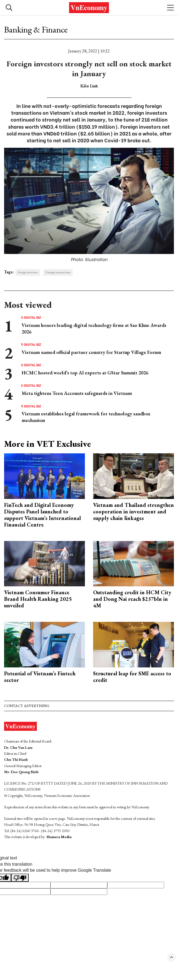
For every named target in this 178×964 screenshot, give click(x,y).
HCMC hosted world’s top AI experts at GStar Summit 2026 (85, 372)
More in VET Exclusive (47, 444)
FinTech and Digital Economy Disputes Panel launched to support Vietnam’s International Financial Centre (42, 514)
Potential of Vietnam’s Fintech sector (39, 677)
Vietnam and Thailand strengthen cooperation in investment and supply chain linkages (133, 511)
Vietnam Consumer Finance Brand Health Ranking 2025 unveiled (38, 599)
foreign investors (28, 272)
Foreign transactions (57, 272)
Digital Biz (32, 317)
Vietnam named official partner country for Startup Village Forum (91, 352)
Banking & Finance (36, 29)
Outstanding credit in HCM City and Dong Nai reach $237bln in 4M (132, 599)
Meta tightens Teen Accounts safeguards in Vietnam (77, 393)
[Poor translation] (20, 878)
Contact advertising (26, 705)
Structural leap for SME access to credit (132, 677)
